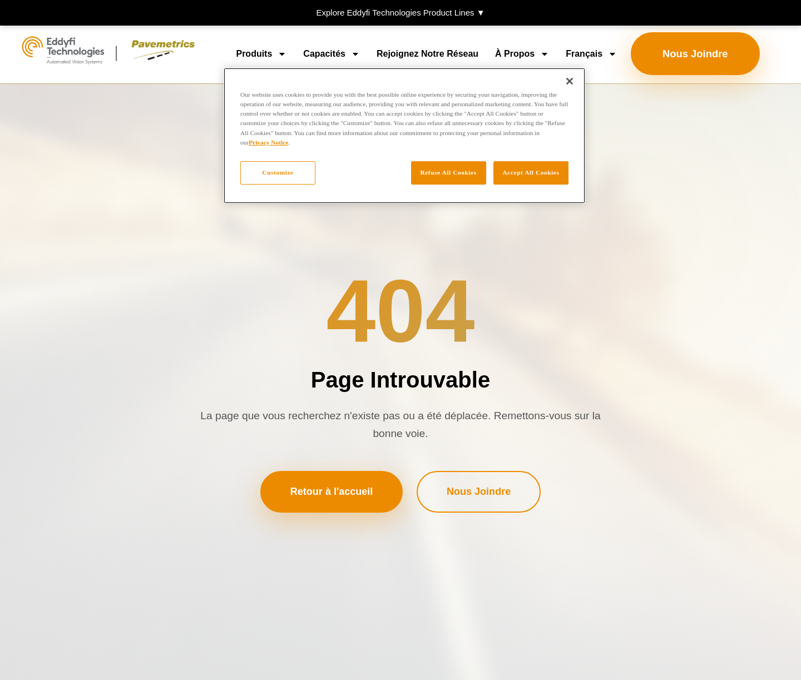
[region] (404, 135)
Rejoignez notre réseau (427, 53)
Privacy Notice (268, 142)
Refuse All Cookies (447, 172)
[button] (400, 13)
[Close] (569, 81)
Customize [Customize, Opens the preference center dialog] (277, 172)
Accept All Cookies (531, 172)
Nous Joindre (695, 53)
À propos (522, 54)
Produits (261, 54)
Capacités (331, 54)
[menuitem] (591, 54)
